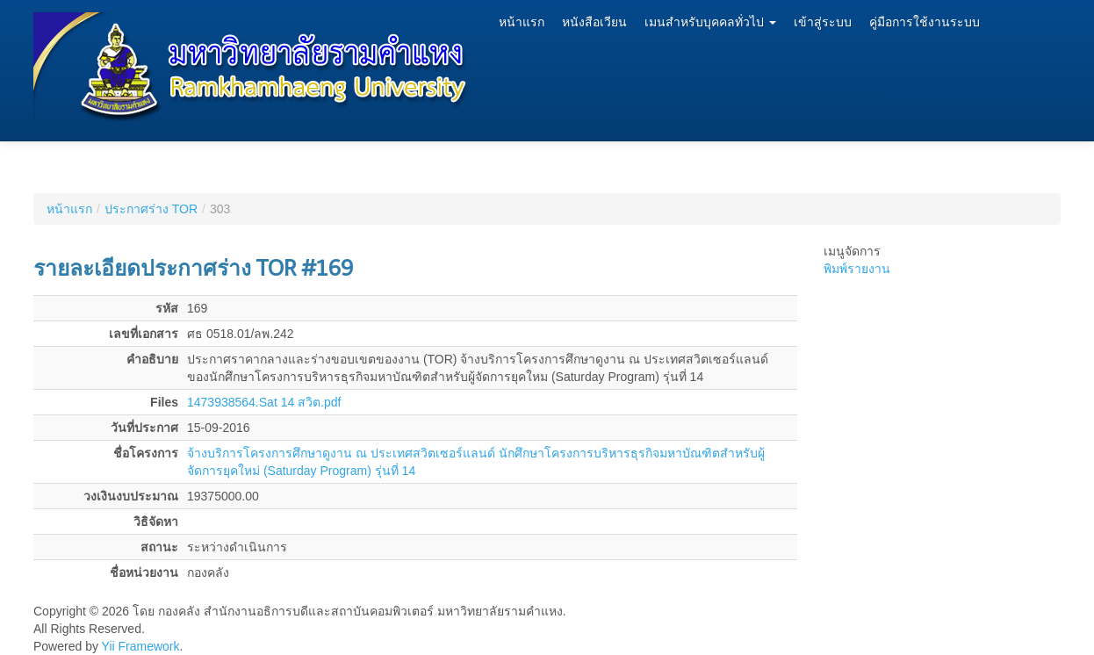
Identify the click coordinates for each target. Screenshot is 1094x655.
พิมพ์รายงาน (857, 269)
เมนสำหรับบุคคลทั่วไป (710, 22)
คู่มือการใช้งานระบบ (924, 22)
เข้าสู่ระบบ (823, 22)
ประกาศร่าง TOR (151, 209)
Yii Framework (141, 646)
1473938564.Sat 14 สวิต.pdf (264, 402)
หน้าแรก (521, 22)
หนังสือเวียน (594, 22)
